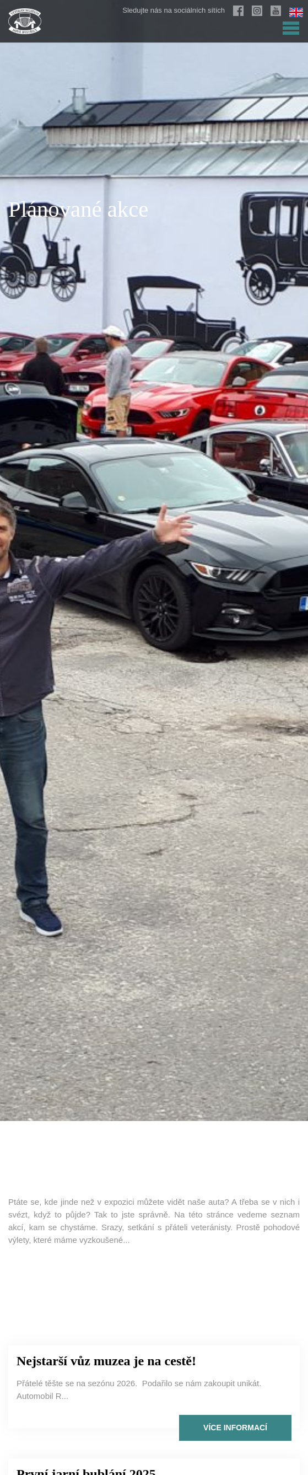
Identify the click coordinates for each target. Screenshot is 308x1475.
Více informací (235, 1427)
